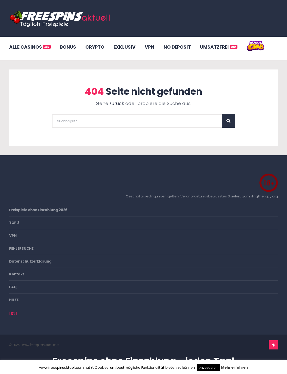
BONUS (68, 47)
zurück (116, 103)
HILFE (14, 300)
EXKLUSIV (125, 47)
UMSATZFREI (218, 47)
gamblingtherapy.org (260, 196)
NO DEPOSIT (177, 47)
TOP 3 (14, 222)
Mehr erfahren (234, 367)
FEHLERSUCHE (21, 248)
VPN (149, 47)
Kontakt (16, 274)
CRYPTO (94, 47)
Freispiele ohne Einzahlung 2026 (38, 210)
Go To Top (273, 344)
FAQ (13, 287)
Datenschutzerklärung (30, 261)
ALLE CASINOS (30, 47)
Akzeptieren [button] (208, 368)
